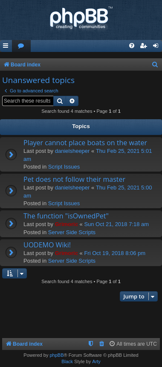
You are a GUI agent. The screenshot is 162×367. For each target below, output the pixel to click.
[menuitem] (21, 46)
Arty (96, 361)
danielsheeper (72, 151)
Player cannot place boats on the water (85, 142)
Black (67, 361)
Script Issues (64, 166)
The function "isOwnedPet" (66, 216)
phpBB (56, 355)
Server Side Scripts (71, 232)
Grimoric (66, 224)
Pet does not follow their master (74, 179)
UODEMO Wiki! (47, 244)
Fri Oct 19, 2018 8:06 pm (114, 253)
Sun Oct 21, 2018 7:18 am (116, 224)
